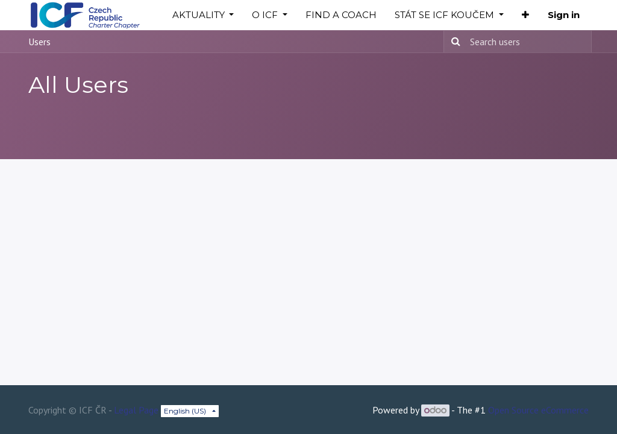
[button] (525, 15)
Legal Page (136, 410)
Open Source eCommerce (538, 410)
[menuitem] (341, 15)
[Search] (453, 41)
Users (39, 42)
